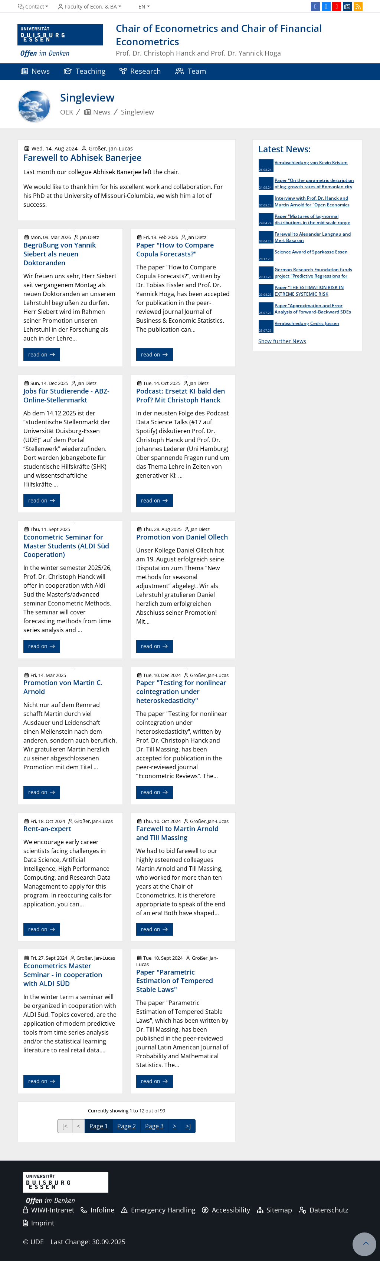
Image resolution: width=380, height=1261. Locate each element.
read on (41, 354)
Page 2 (126, 1126)
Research (140, 71)
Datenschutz (323, 1209)
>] (188, 1126)
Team (190, 71)
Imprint (38, 1222)
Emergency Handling (158, 1209)
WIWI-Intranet (48, 1209)
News (35, 71)
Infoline (97, 1209)
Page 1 (98, 1126)
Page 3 (154, 1126)
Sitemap (274, 1209)
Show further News (282, 341)
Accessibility (226, 1209)
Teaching (84, 71)
